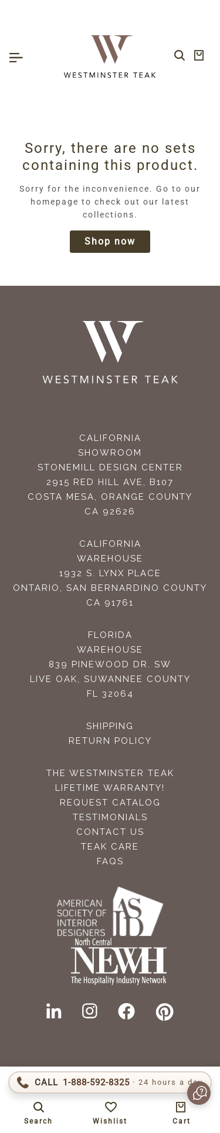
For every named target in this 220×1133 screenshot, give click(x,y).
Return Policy (110, 741)
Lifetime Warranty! (110, 788)
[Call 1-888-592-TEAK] (110, 1082)
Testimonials (110, 817)
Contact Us (110, 832)
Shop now (110, 241)
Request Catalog (110, 802)
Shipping (110, 726)
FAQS (110, 861)
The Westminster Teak (110, 773)
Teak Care (110, 846)
